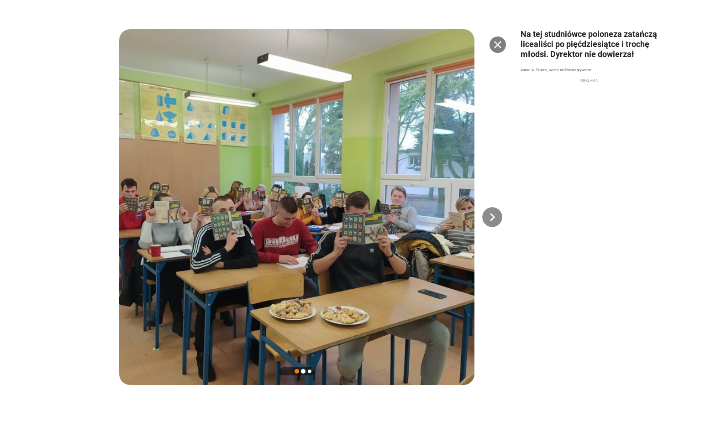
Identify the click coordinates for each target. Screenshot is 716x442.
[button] (492, 217)
